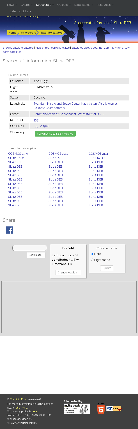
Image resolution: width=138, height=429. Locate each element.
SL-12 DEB (56, 162)
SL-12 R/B (56, 158)
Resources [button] (104, 4)
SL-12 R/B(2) (97, 158)
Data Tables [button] (82, 4)
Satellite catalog (51, 32)
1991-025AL (41, 126)
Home (13, 32)
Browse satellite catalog (18, 47)
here (34, 411)
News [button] (11, 4)
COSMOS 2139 (18, 153)
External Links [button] (19, 11)
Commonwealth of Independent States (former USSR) (69, 114)
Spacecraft (28, 32)
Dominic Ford (18, 399)
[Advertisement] (69, 307)
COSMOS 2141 (98, 153)
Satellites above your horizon (91, 47)
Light (96, 254)
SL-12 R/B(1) (16, 158)
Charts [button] (25, 4)
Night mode (100, 260)
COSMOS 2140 (58, 153)
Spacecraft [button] (44, 4)
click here (21, 407)
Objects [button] (62, 4)
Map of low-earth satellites (53, 47)
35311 (37, 120)
